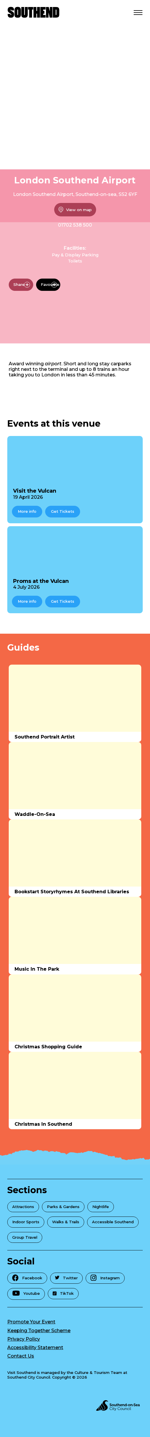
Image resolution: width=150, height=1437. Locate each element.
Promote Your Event (31, 1322)
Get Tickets (62, 511)
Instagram (105, 1278)
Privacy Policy (23, 1339)
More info (27, 511)
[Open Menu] (138, 12)
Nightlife (100, 1206)
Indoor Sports (25, 1221)
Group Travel (24, 1237)
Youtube (26, 1293)
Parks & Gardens (63, 1206)
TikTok (63, 1293)
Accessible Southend (113, 1221)
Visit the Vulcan (34, 491)
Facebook (27, 1277)
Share (21, 285)
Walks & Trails (65, 1221)
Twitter (66, 1278)
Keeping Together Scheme (38, 1330)
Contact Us (20, 1356)
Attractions (23, 1206)
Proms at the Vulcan (41, 581)
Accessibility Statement (35, 1347)
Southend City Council (28, 1377)
